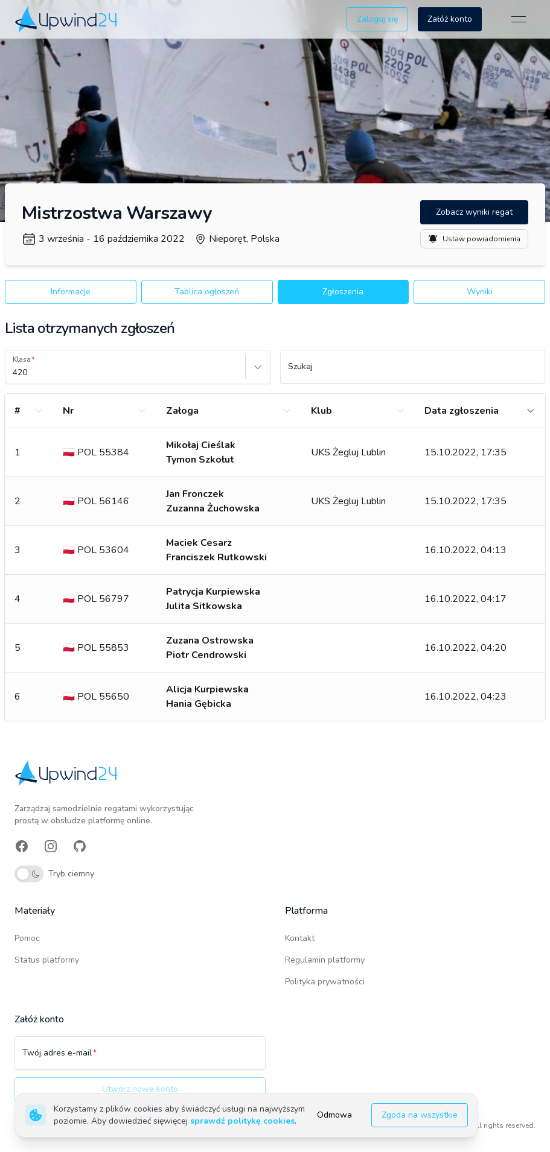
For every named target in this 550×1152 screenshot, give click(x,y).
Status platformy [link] (46, 960)
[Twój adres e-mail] (140, 1058)
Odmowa (334, 1115)
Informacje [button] (71, 291)
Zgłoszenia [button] (342, 291)
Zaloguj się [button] (377, 19)
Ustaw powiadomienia (474, 239)
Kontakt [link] (300, 938)
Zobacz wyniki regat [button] (474, 212)
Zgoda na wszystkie (420, 1115)
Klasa (22, 359)
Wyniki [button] (480, 291)
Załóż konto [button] (449, 19)
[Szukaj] (413, 372)
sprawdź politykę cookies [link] (242, 1121)
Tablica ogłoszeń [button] (206, 291)
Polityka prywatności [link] (325, 981)
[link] (67, 19)
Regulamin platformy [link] (325, 960)
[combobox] (14, 373)
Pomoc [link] (27, 938)
